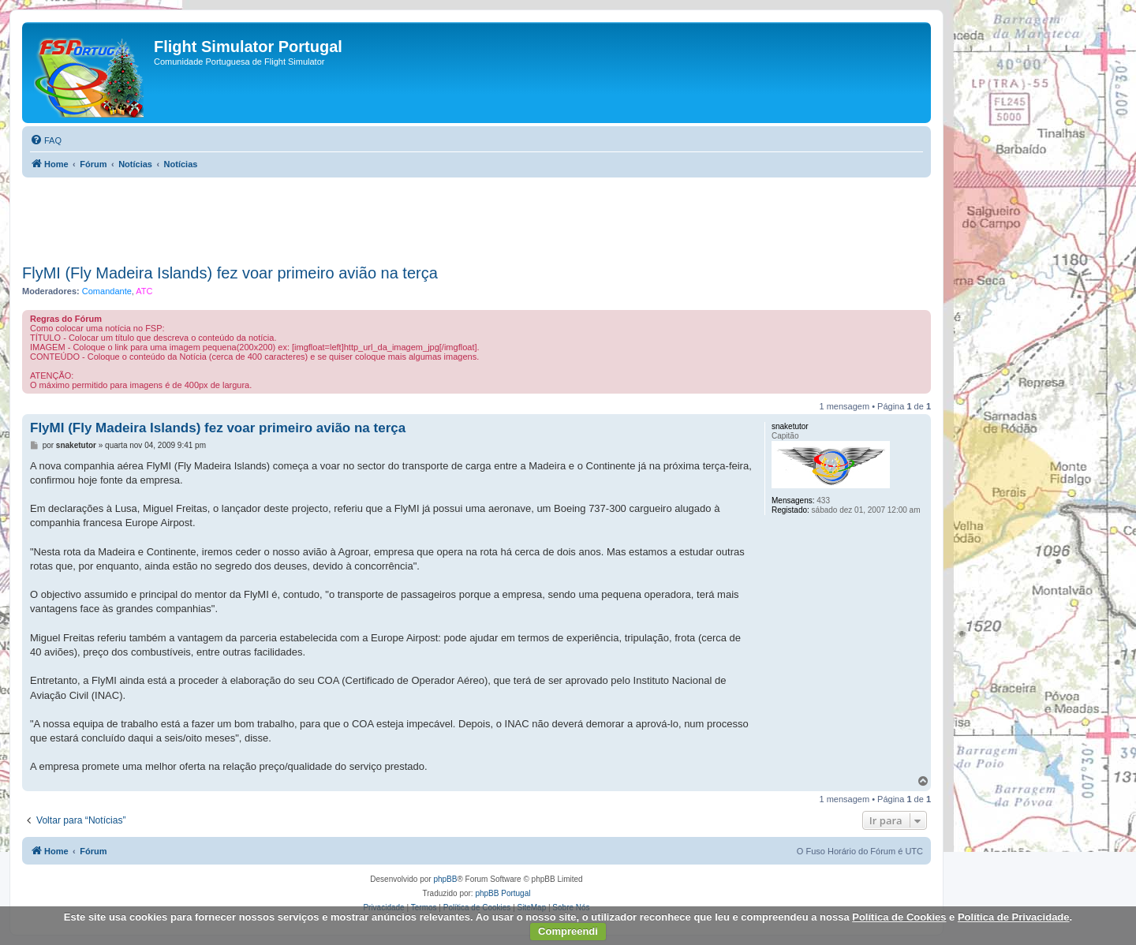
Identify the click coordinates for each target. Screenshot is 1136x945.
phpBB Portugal (502, 893)
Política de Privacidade (1014, 917)
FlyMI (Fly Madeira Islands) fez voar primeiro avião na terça (230, 273)
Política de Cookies (899, 917)
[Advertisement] (476, 216)
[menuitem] (46, 140)
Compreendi (568, 931)
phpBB (445, 879)
